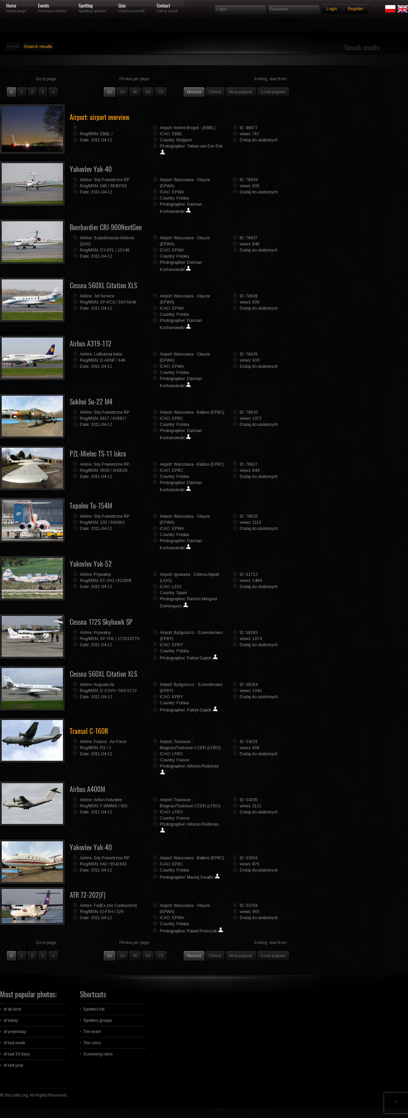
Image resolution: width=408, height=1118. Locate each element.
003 (124, 806)
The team (92, 1031)
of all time (12, 1009)
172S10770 (128, 638)
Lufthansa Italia (108, 354)
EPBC (177, 418)
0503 (104, 470)
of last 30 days (16, 1054)
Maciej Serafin (200, 877)
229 (119, 911)
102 (103, 522)
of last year (13, 1065)
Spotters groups (97, 1020)
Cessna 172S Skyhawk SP (101, 621)
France (182, 760)
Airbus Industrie (108, 799)
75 (160, 92)
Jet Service (104, 296)
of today (10, 1020)
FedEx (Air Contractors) (115, 905)
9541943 (118, 864)
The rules (92, 1042)
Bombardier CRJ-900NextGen (106, 227)
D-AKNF (107, 360)
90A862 (117, 522)
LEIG (177, 586)
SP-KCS (107, 302)
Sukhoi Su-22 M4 (91, 401)
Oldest (215, 92)
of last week (14, 1042)
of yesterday (14, 1031)
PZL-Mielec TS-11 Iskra (98, 453)
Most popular (241, 92)
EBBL (105, 134)
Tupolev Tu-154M (91, 505)
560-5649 (127, 302)
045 (103, 186)
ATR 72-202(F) (87, 894)
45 (135, 92)
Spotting (86, 6)
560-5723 (128, 690)
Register (355, 8)
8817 (104, 418)
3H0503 (120, 470)
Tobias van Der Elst (204, 146)
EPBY (177, 644)
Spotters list (93, 1009)
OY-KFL (107, 250)
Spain (181, 592)
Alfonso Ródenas (203, 766)
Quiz (122, 6)
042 (103, 864)
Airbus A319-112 (91, 343)
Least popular (273, 92)
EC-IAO (107, 580)
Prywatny (102, 574)
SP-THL (107, 638)
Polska (182, 198)
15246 (124, 250)
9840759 (118, 186)
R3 (102, 747)
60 (148, 92)
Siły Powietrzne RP (112, 179)
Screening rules (98, 1054)
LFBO (177, 754)
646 (121, 360)
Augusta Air (104, 684)
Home (11, 6)
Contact (163, 6)
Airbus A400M (87, 789)
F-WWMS (108, 806)
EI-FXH (106, 911)
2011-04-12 (101, 140)
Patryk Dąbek (199, 658)
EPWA (178, 192)
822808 (124, 580)
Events (43, 6)
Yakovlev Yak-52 (91, 563)
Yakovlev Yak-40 (91, 169)
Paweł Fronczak (202, 931)
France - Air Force (110, 741)
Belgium (184, 140)
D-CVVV (108, 690)
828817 (120, 418)
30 (122, 92)
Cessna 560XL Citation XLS (103, 285)
